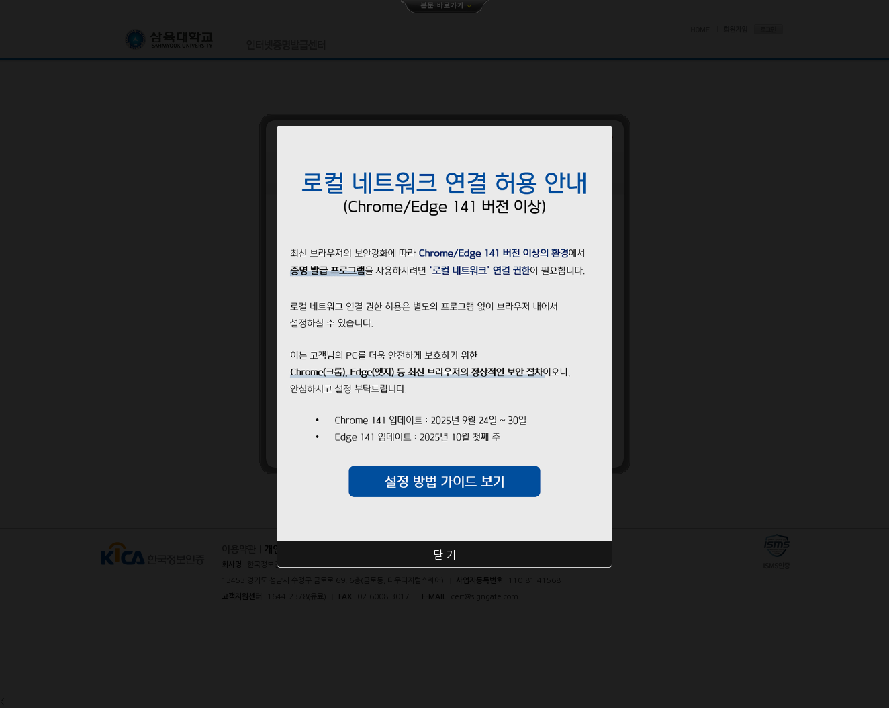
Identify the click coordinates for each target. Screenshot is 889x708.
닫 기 (444, 554)
